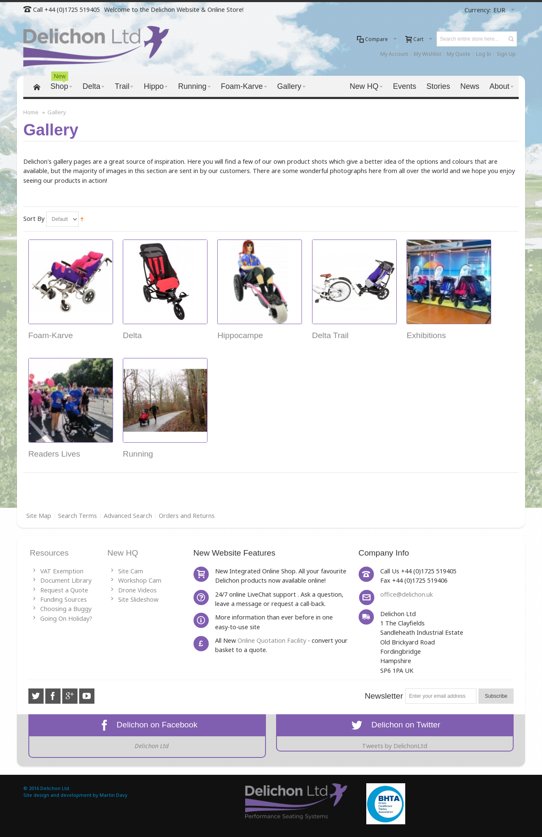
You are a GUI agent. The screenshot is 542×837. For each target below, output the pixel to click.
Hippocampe (240, 335)
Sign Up (506, 54)
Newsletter (384, 695)
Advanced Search (128, 516)
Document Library (65, 580)
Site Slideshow (138, 599)
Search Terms (77, 516)
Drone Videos (137, 590)
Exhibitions (426, 335)
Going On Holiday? (66, 618)
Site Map (38, 516)
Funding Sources (63, 599)
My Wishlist (427, 54)
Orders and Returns (187, 516)
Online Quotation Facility (272, 640)
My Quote (458, 54)
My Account (394, 54)
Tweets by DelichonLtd (394, 746)
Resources (49, 552)
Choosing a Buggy (65, 609)
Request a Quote (64, 590)
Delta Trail (330, 335)
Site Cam (130, 571)
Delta (132, 335)
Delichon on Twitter (394, 724)
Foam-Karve (50, 335)
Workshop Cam (139, 580)
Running (138, 453)
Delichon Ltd (152, 746)
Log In (483, 54)
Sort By (33, 219)
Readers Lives (54, 453)
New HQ (123, 552)
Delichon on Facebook (147, 724)
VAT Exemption (61, 571)
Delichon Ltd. (55, 788)
